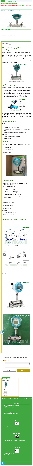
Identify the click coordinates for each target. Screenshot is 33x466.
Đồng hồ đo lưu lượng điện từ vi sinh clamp (5, 380)
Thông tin (9, 398)
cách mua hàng (16, 398)
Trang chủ (4, 398)
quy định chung (24, 398)
